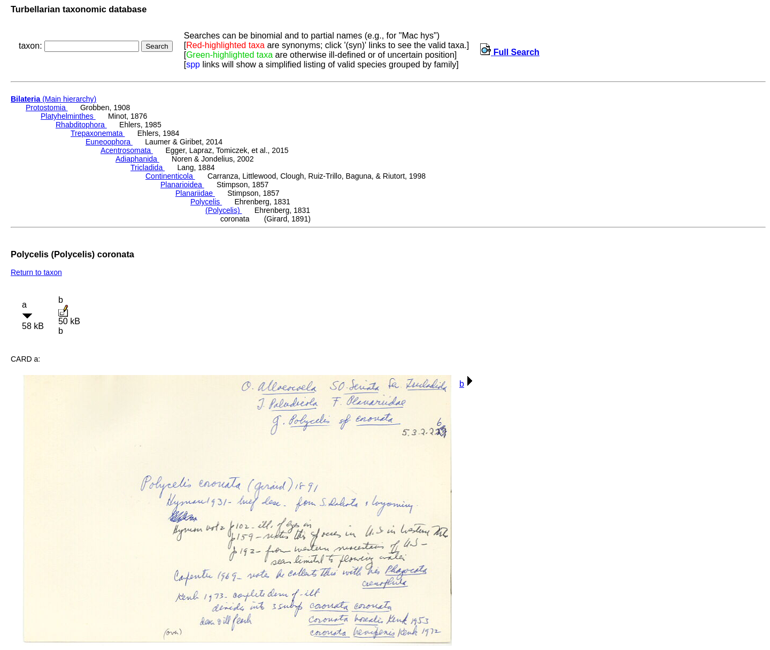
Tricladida (147, 167)
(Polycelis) (223, 210)
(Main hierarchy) (53, 99)
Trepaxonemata (98, 133)
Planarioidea (182, 184)
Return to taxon (36, 272)
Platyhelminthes (68, 116)
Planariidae (195, 193)
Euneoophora (109, 141)
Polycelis (206, 201)
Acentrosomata (127, 150)
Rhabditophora (81, 124)
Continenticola (170, 176)
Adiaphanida (137, 159)
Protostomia (47, 107)
